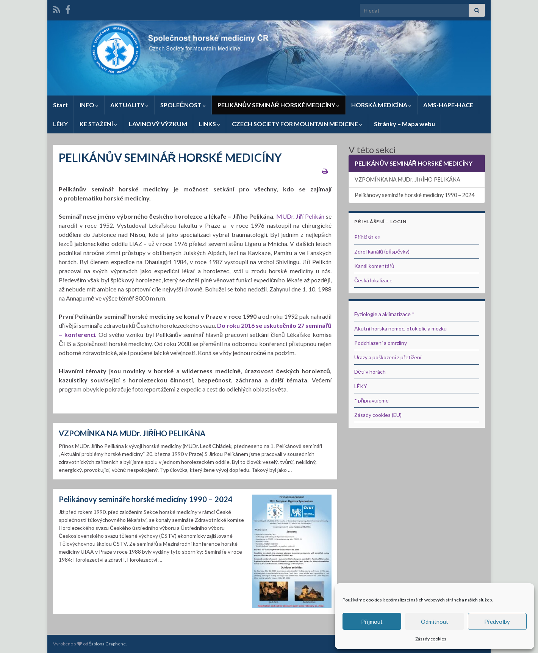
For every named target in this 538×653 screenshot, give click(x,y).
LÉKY (60, 123)
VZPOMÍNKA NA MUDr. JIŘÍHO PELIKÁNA (132, 433)
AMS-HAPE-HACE (448, 104)
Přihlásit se (367, 237)
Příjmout (372, 621)
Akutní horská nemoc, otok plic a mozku (400, 328)
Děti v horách (370, 371)
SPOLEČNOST (183, 104)
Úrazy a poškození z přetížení (387, 357)
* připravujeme (371, 400)
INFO (89, 104)
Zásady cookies (430, 639)
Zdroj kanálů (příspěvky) (382, 251)
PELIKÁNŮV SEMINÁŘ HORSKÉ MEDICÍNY (278, 104)
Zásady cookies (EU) (378, 415)
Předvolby (497, 621)
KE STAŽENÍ (98, 123)
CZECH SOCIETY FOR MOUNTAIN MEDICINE (297, 123)
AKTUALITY (129, 104)
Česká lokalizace (373, 280)
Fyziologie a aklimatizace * (384, 314)
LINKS (209, 123)
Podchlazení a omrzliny (380, 343)
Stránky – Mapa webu (404, 123)
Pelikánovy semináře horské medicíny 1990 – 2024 (146, 499)
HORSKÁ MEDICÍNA (381, 104)
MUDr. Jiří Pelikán (300, 216)
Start (60, 104)
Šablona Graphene (107, 644)
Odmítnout (434, 621)
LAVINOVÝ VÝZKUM (158, 123)
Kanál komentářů (374, 266)
